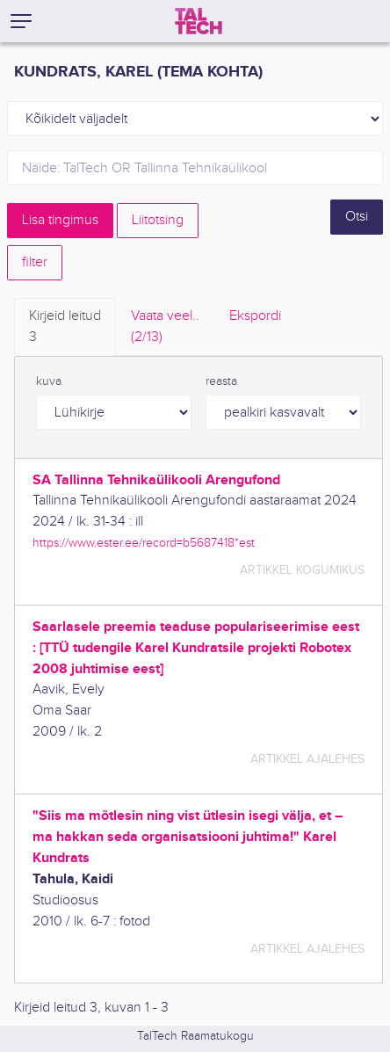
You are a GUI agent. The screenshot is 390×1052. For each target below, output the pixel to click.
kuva (48, 381)
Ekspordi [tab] (255, 316)
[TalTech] (198, 21)
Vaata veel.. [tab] (165, 328)
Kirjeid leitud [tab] (65, 328)
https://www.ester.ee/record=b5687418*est (143, 542)
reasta (221, 381)
